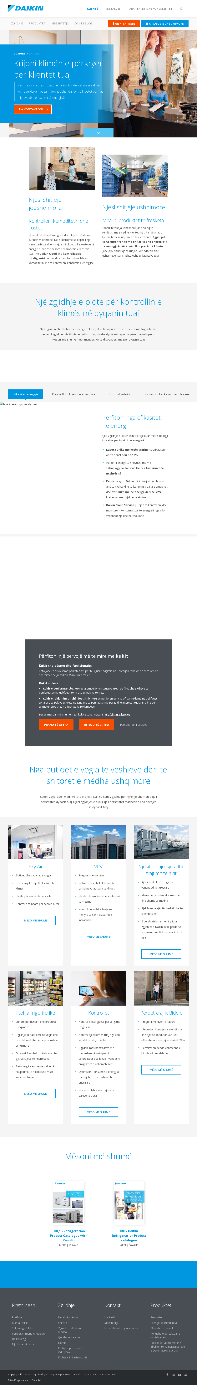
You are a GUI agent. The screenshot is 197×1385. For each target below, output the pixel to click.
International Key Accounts (121, 1328)
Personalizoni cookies (133, 724)
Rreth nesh (18, 1317)
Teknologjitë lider (22, 1328)
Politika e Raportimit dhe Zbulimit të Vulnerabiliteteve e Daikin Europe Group (167, 1346)
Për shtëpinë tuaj (68, 1317)
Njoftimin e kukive (117, 714)
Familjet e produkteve (164, 1323)
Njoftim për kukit (60, 1374)
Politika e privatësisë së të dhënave (95, 1374)
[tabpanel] (98, 468)
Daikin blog (83, 23)
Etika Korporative (18, 1380)
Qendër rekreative (69, 1337)
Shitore (62, 1323)
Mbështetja (59, 23)
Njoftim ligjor (40, 1374)
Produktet (37, 23)
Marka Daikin (20, 1323)
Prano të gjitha (56, 724)
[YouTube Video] (99, 585)
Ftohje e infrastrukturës (72, 1357)
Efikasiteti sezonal (161, 1328)
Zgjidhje (17, 23)
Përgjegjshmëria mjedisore (29, 1333)
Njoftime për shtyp (23, 1344)
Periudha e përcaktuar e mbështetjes (165, 1335)
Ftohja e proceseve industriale (70, 1350)
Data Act (36, 1380)
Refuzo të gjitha (96, 724)
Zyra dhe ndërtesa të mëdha (71, 1330)
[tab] (25, 394)
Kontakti (109, 1317)
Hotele (62, 1343)
